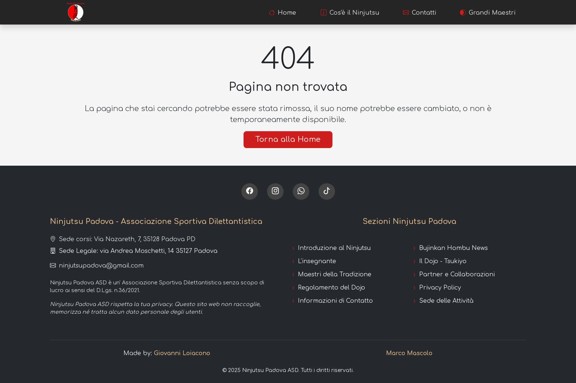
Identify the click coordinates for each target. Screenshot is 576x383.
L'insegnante (317, 261)
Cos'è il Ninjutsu (350, 12)
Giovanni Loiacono (182, 353)
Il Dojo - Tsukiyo (443, 261)
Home (282, 12)
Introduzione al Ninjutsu (334, 248)
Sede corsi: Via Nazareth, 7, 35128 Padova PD (122, 239)
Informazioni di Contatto (335, 301)
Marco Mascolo (409, 353)
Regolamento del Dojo (331, 287)
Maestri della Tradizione (334, 274)
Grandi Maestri (488, 12)
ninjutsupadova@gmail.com (97, 265)
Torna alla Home (288, 139)
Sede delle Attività (446, 301)
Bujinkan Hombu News (453, 248)
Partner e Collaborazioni (457, 274)
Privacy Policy (440, 287)
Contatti (419, 12)
